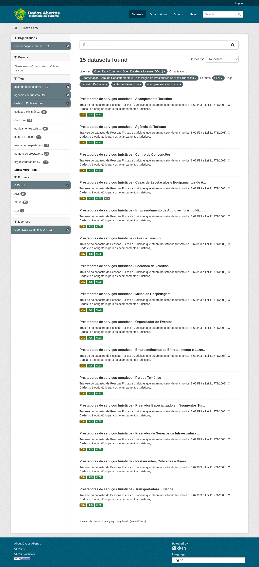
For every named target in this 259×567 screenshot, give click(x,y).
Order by (197, 59)
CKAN (179, 548)
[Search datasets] (223, 14)
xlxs (107, 198)
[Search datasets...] (154, 45)
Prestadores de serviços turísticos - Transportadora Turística (126, 489)
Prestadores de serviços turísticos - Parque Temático (120, 377)
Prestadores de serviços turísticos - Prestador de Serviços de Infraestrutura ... (140, 433)
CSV (83, 115)
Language (178, 554)
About (193, 14)
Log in (239, 3)
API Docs (140, 521)
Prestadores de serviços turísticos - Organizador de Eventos (126, 322)
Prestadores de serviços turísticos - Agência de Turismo (123, 126)
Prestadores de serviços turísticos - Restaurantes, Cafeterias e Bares (133, 461)
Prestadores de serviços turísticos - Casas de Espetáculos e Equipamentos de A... (143, 182)
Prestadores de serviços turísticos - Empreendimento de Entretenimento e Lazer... (143, 349)
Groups (178, 14)
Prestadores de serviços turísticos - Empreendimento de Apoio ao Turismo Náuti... (143, 210)
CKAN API (20, 548)
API (127, 521)
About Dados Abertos (27, 543)
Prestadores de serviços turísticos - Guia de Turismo (120, 238)
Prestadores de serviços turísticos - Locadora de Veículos (124, 266)
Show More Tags (25, 169)
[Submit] (239, 14)
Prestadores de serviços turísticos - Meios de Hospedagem (125, 294)
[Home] (16, 28)
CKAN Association (25, 553)
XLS (90, 115)
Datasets (137, 14)
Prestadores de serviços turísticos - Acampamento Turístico (126, 99)
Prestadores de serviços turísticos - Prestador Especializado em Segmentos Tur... (142, 405)
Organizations (158, 14)
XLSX (98, 115)
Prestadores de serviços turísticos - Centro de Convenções (125, 154)
